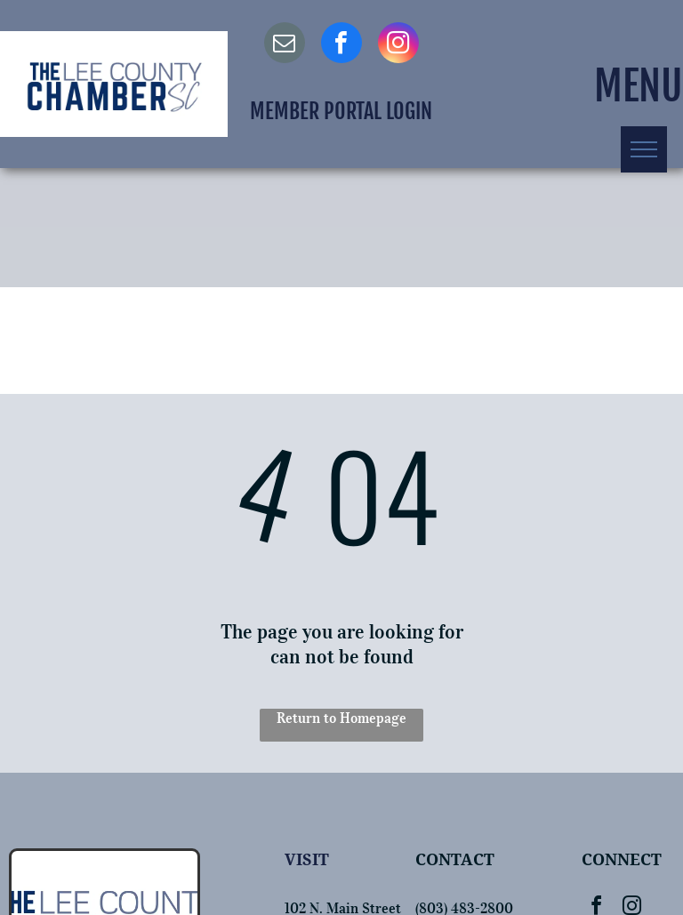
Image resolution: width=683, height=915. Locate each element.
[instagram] (398, 45)
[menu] (644, 149)
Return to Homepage (341, 717)
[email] (284, 45)
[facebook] (341, 45)
